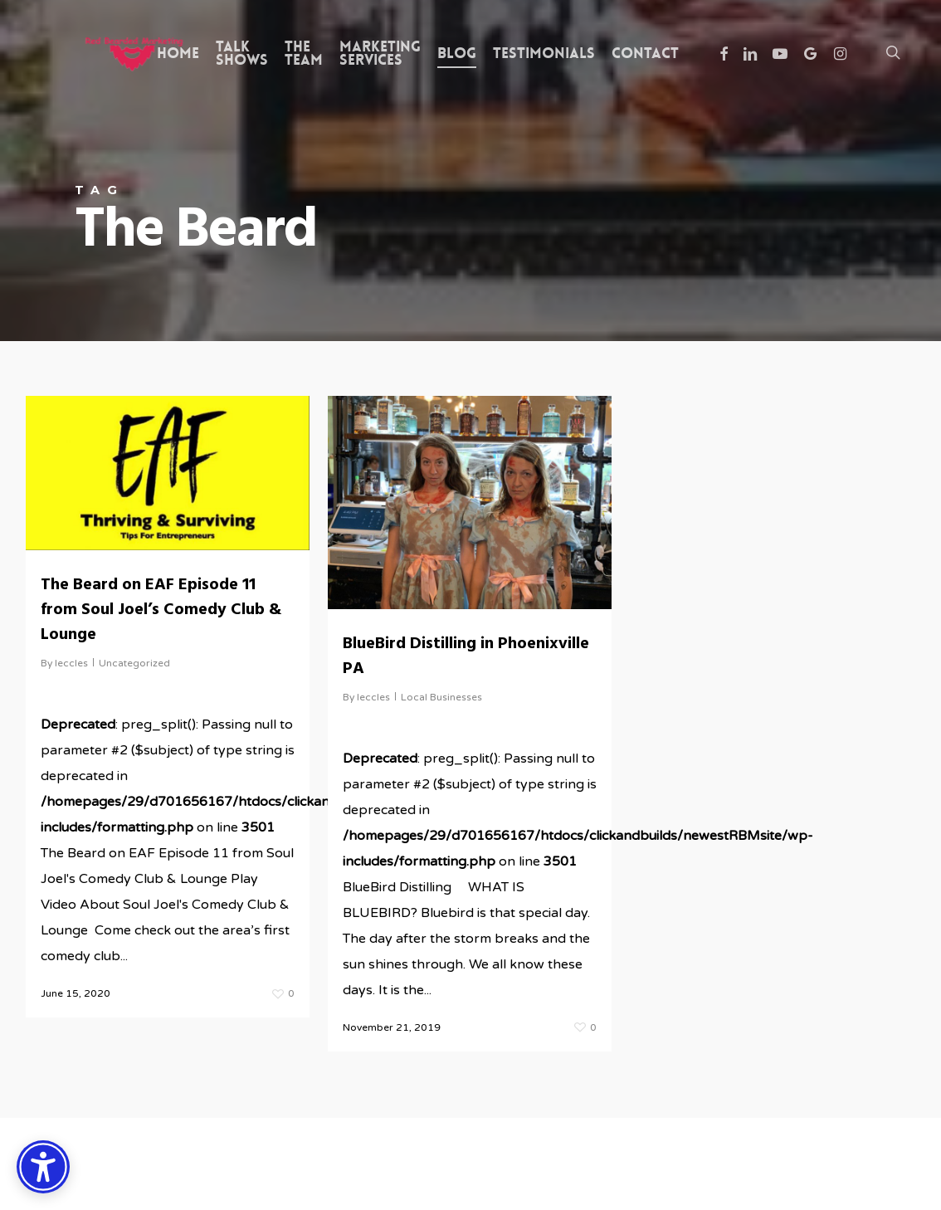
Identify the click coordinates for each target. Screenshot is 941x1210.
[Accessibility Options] (43, 1166)
